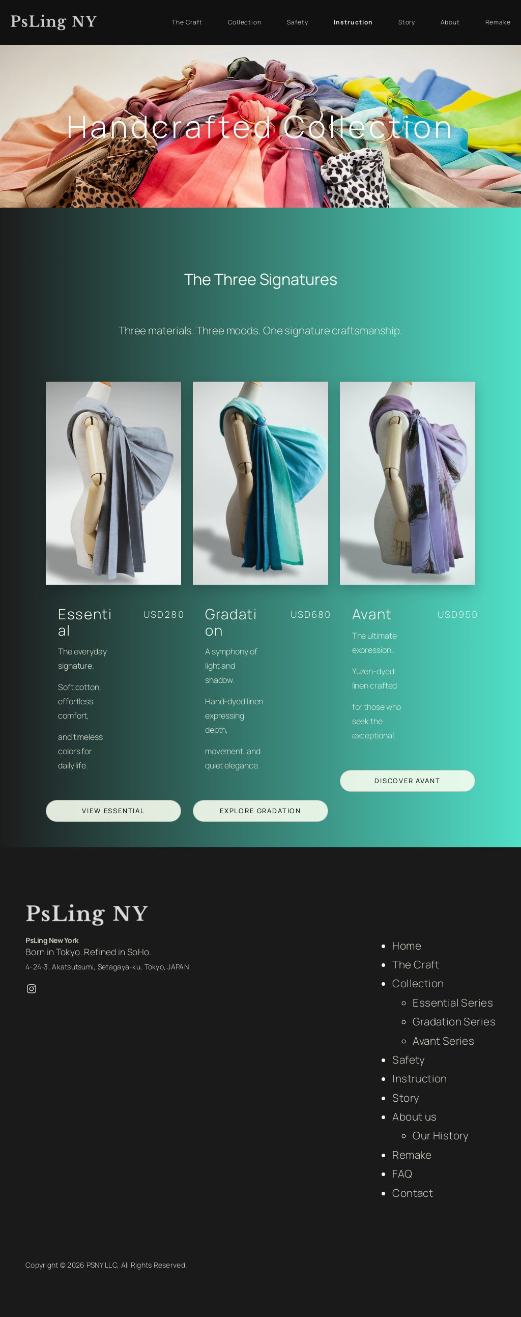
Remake (412, 1155)
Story (405, 1098)
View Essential (113, 810)
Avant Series (443, 1041)
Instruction (419, 1078)
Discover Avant (407, 780)
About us (414, 1116)
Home (406, 945)
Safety (408, 1059)
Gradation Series (454, 1021)
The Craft (415, 964)
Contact (412, 1193)
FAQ (402, 1173)
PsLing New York (52, 940)
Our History (441, 1135)
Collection (418, 983)
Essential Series (453, 1002)
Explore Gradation (260, 810)
